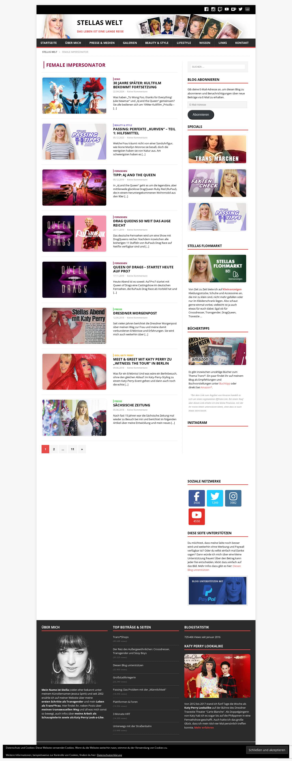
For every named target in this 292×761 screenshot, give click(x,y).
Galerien (130, 43)
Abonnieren (201, 114)
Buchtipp (224, 383)
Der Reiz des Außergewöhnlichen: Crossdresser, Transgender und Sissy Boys (141, 651)
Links (223, 43)
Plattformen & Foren (125, 702)
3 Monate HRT (121, 714)
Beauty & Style (157, 43)
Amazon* (206, 387)
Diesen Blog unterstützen (128, 665)
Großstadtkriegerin (124, 677)
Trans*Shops (121, 637)
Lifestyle (184, 43)
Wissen (204, 43)
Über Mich (73, 43)
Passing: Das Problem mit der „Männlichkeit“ (139, 689)
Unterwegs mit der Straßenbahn (132, 726)
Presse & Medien (102, 43)
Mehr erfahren (204, 727)
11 (72, 449)
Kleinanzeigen (232, 289)
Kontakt (242, 43)
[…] (115, 108)
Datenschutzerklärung (109, 755)
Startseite (49, 43)
